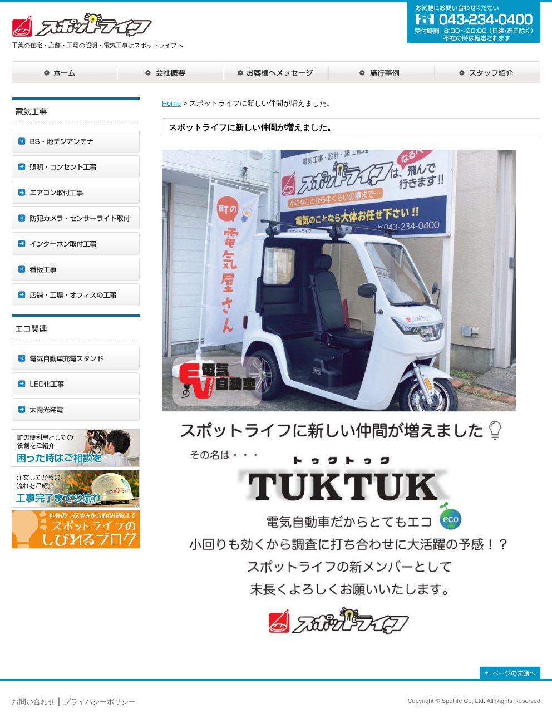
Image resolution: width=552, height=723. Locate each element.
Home (171, 103)
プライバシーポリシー (99, 701)
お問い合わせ (33, 701)
